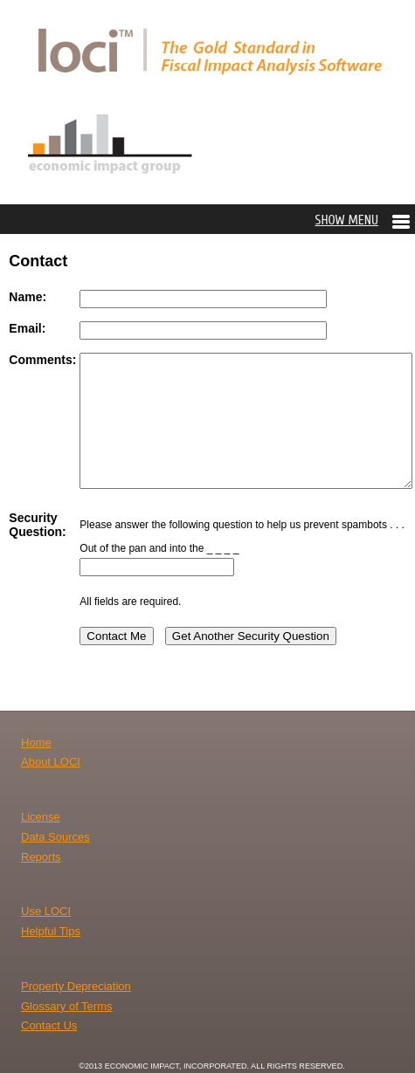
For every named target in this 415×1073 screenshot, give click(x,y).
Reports (41, 856)
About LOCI (50, 761)
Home (36, 742)
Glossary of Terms (67, 1006)
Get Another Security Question (250, 636)
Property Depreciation (76, 986)
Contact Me (116, 636)
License (40, 816)
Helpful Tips (50, 931)
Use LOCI (46, 911)
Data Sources (55, 836)
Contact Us (49, 1025)
